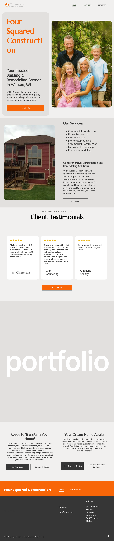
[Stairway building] (92, 344)
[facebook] (108, 537)
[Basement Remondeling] (57, 344)
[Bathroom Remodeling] (22, 344)
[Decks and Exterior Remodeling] (92, 379)
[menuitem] (70, 5)
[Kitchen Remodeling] (22, 379)
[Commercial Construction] (57, 379)
